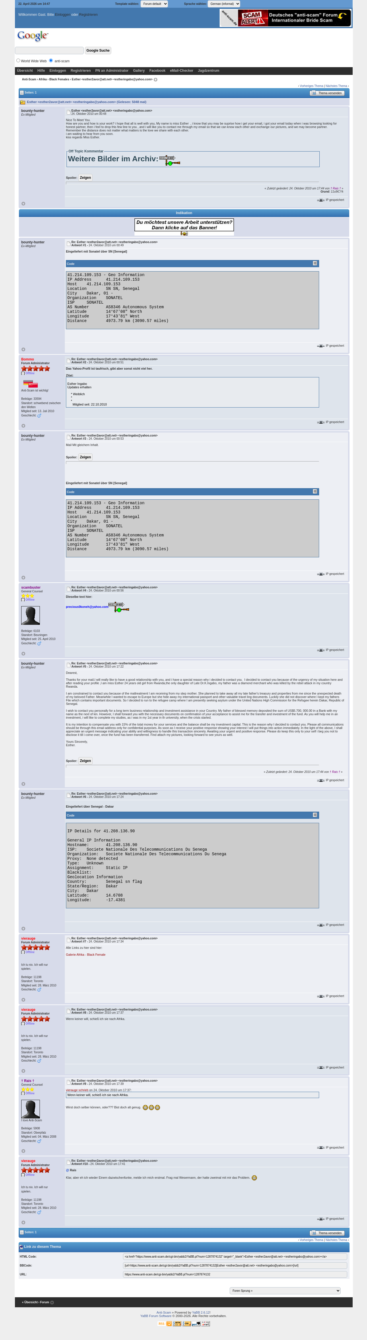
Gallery (139, 71)
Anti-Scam (29, 79)
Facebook (157, 71)
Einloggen (62, 15)
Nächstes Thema (336, 86)
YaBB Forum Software (156, 1316)
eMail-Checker (181, 71)
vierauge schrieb (77, 1090)
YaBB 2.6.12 (201, 1312)
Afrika (43, 79)
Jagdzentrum (208, 71)
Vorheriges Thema (311, 86)
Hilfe (41, 71)
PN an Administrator (112, 71)
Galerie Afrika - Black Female (86, 954)
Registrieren (88, 15)
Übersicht (25, 71)
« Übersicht (30, 1302)
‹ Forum (43, 1302)
